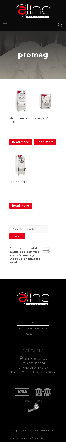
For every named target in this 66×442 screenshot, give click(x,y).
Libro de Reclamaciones (33, 328)
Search (17, 236)
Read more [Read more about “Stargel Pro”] (20, 205)
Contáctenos (33, 334)
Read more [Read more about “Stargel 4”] (45, 142)
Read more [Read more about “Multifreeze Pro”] (20, 142)
